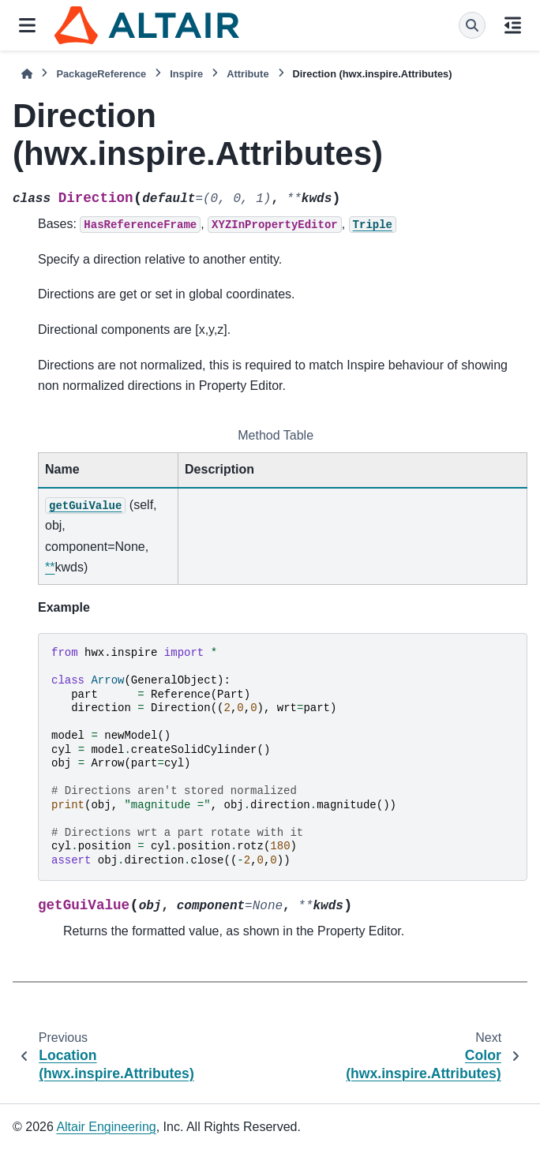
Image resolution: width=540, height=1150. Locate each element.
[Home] (26, 74)
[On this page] (512, 25)
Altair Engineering (106, 1126)
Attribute (247, 74)
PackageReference (101, 74)
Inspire (186, 74)
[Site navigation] (27, 25)
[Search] (472, 25)
